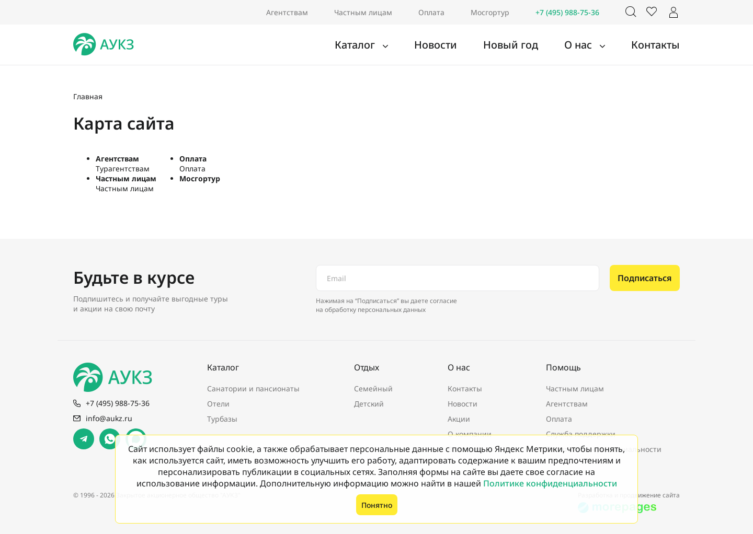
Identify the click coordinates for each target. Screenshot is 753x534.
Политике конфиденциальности (550, 483)
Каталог (396, 45)
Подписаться (645, 278)
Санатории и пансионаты (253, 388)
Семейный (373, 388)
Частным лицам (363, 12)
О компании (470, 434)
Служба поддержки (580, 434)
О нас (592, 45)
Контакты (660, 45)
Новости (466, 45)
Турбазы (222, 419)
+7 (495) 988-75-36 (567, 12)
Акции (459, 419)
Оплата (431, 12)
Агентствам (287, 12)
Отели (218, 404)
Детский (369, 404)
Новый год (532, 45)
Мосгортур (490, 12)
